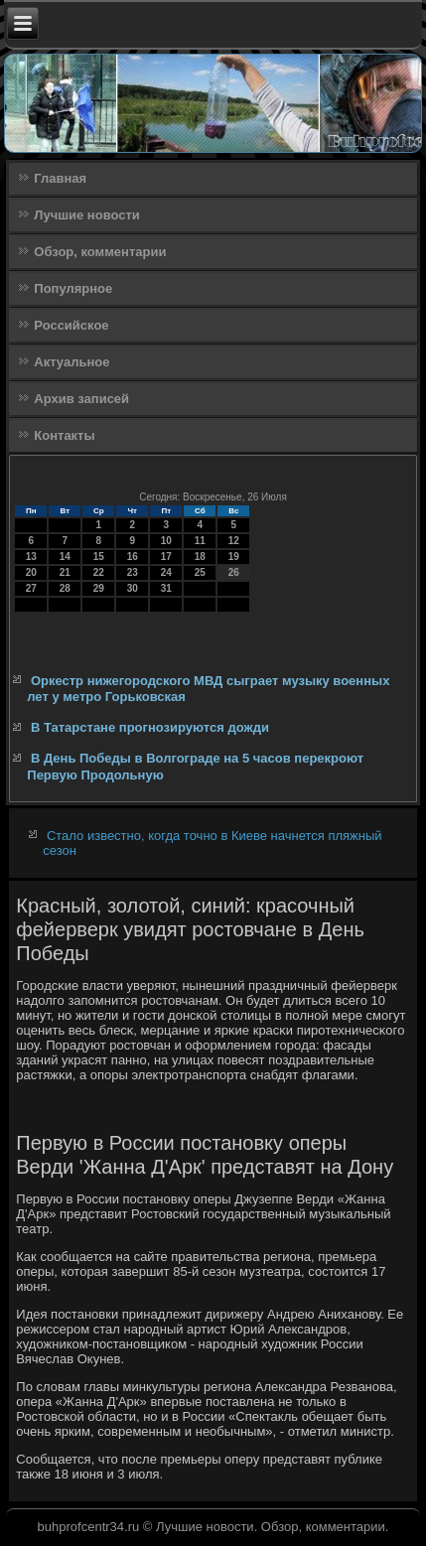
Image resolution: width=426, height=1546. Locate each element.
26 (233, 572)
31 (166, 588)
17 (166, 556)
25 (200, 572)
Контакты (64, 435)
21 (65, 572)
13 (31, 556)
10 (166, 540)
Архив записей (81, 398)
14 (65, 556)
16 (132, 556)
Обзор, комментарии (100, 251)
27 (31, 588)
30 (132, 588)
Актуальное (71, 361)
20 (31, 572)
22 (98, 572)
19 (233, 556)
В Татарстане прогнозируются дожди (150, 727)
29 (98, 588)
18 (200, 556)
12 (233, 540)
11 (200, 540)
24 (166, 572)
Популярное (73, 288)
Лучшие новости (87, 215)
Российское (71, 325)
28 (65, 588)
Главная (60, 178)
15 (98, 556)
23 (132, 572)
